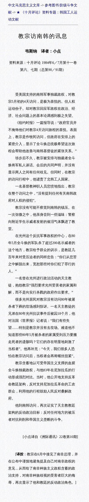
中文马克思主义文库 (24, 5)
